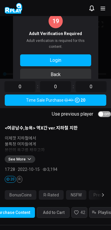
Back (56, 74)
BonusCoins (20, 195)
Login (55, 60)
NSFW (76, 195)
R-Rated (51, 195)
